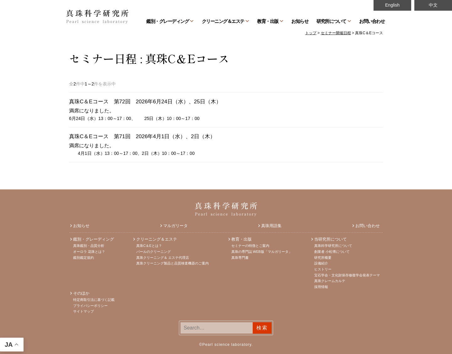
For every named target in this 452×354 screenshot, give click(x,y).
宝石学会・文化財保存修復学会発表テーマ (347, 275)
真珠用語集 (271, 225)
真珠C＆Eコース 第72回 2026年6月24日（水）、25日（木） (145, 102)
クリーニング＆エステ (223, 21)
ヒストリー (322, 269)
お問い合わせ (372, 21)
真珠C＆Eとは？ (149, 246)
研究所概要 (322, 257)
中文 (433, 5)
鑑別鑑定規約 (83, 257)
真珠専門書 (240, 257)
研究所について (331, 21)
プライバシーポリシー (90, 306)
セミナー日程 (103, 58)
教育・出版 (267, 21)
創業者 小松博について (332, 251)
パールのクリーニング (153, 251)
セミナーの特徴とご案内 (250, 246)
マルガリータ (175, 225)
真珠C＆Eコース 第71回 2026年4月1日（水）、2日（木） (142, 136)
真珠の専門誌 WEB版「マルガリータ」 (261, 251)
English (392, 5)
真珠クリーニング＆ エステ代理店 (162, 257)
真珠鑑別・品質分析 (88, 246)
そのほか (81, 293)
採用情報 (321, 287)
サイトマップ (83, 311)
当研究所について (330, 239)
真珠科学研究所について (333, 246)
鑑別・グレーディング (167, 21)
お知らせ (299, 21)
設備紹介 (321, 263)
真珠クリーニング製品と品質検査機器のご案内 (172, 263)
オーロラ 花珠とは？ (89, 251)
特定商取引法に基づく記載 (94, 300)
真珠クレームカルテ (329, 281)
